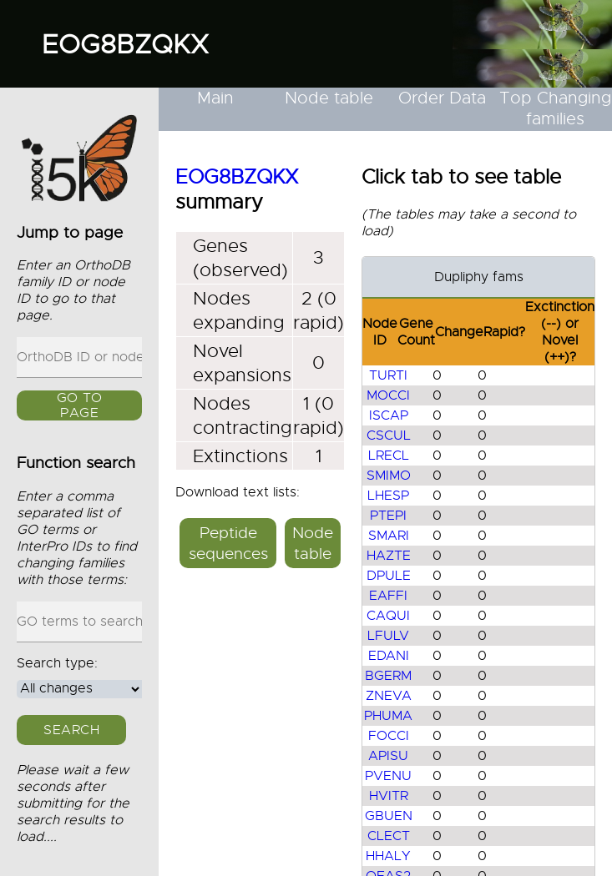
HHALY (388, 856)
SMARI (388, 535)
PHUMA (388, 715)
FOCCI (388, 735)
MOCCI (388, 395)
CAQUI (388, 615)
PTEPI (388, 515)
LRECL (388, 455)
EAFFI (388, 595)
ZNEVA (389, 695)
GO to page (80, 405)
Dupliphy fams (478, 277)
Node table (329, 98)
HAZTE (389, 555)
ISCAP (388, 415)
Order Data (442, 98)
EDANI (388, 655)
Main (215, 98)
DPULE (389, 575)
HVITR (388, 796)
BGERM (388, 675)
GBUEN (388, 816)
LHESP (388, 495)
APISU (388, 756)
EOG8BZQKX (125, 44)
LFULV (388, 635)
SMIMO (389, 475)
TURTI (388, 375)
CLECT (388, 836)
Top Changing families (555, 108)
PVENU (388, 776)
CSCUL (389, 435)
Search (71, 730)
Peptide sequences (228, 543)
